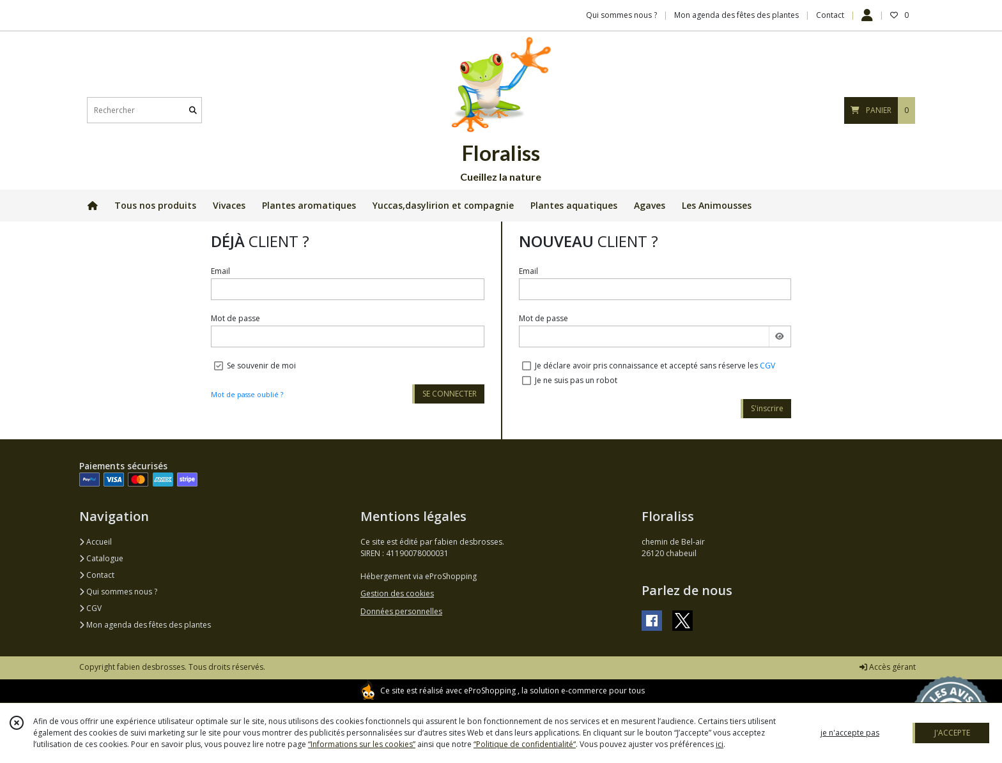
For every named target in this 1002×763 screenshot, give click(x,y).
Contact (830, 15)
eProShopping (490, 690)
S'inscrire (767, 408)
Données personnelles (401, 611)
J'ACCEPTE (952, 732)
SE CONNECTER (449, 393)
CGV (767, 365)
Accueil (95, 541)
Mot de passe (235, 318)
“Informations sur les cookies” (361, 744)
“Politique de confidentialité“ (525, 744)
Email (220, 271)
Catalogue (101, 558)
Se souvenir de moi (261, 365)
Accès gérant (887, 666)
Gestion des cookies (397, 593)
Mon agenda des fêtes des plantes (145, 624)
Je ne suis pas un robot (576, 380)
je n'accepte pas (850, 732)
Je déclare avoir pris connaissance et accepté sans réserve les (655, 365)
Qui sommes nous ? (118, 591)
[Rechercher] (193, 110)
